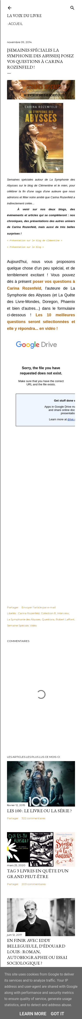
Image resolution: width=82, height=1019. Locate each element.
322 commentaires (33, 818)
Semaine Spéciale (18, 625)
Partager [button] (12, 607)
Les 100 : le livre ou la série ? (39, 811)
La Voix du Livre (24, 15)
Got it (57, 1013)
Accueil (16, 24)
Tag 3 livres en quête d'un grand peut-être (37, 873)
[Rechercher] (72, 7)
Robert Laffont (65, 619)
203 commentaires (34, 884)
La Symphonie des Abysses (23, 619)
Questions (48, 619)
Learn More (32, 1013)
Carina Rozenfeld (29, 613)
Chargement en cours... (41, 464)
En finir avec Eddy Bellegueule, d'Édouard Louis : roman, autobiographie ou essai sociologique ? (37, 951)
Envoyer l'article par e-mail (39, 607)
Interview (63, 613)
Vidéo (33, 625)
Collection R (48, 613)
